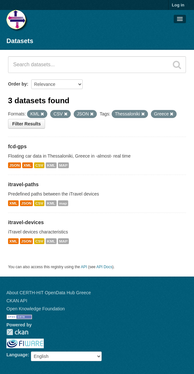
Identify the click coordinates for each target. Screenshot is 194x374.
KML (51, 165)
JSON (14, 165)
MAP (63, 165)
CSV (39, 165)
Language (17, 354)
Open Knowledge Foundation (35, 308)
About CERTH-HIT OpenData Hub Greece (48, 292)
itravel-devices (26, 222)
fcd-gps (17, 146)
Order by (17, 84)
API (84, 267)
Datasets (19, 40)
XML (27, 165)
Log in (178, 5)
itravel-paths (23, 184)
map (63, 203)
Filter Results (26, 123)
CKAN (17, 332)
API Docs (105, 267)
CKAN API (16, 300)
